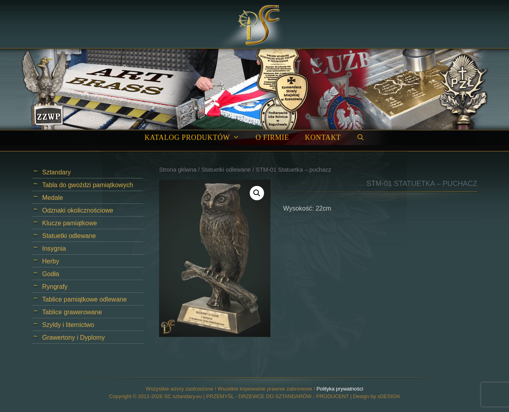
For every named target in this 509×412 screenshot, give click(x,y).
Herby (50, 261)
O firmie (272, 137)
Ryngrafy (55, 286)
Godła (50, 274)
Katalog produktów (195, 137)
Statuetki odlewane (226, 169)
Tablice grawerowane (72, 312)
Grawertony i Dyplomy (73, 337)
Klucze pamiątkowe (69, 223)
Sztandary (56, 172)
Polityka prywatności (340, 389)
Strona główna (177, 169)
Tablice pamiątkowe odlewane (84, 299)
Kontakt (323, 137)
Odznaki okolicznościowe (77, 210)
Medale (52, 197)
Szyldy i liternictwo (68, 324)
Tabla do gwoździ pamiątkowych (87, 185)
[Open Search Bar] (360, 137)
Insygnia (54, 248)
